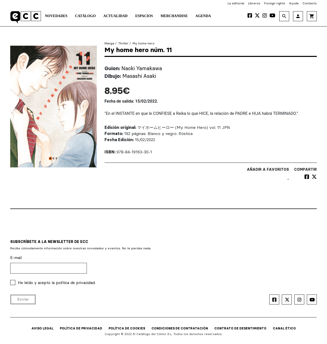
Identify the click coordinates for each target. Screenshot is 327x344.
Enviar (23, 299)
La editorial (236, 3)
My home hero (144, 43)
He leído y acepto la (57, 282)
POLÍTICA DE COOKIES (127, 328)
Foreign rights (274, 3)
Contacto (309, 3)
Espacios (144, 16)
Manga (109, 43)
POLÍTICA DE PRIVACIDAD (81, 328)
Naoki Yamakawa (141, 68)
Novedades (56, 16)
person (298, 16)
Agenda (203, 16)
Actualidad (115, 16)
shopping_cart (311, 16)
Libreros (254, 3)
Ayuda (294, 3)
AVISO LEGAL (42, 328)
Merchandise (174, 16)
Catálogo (85, 16)
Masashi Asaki (139, 76)
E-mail (16, 257)
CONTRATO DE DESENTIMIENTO (240, 328)
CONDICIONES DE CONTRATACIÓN (179, 328)
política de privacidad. (76, 282)
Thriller (123, 43)
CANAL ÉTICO (284, 328)
